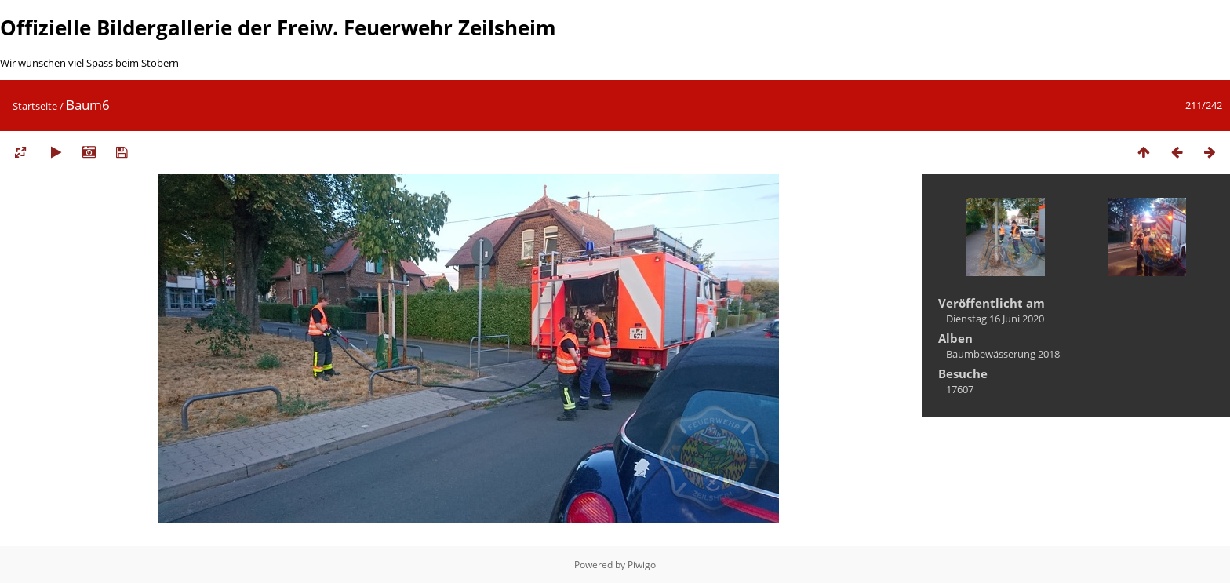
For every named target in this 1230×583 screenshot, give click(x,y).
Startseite (35, 106)
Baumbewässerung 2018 (1003, 354)
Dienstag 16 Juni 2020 (995, 319)
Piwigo (642, 564)
